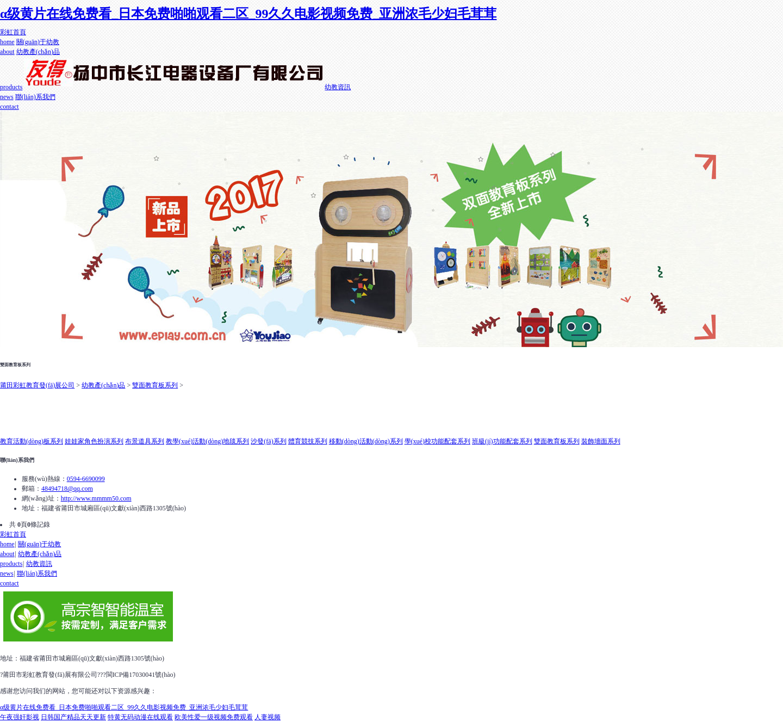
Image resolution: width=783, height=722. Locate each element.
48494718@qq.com (67, 488)
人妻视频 (267, 717)
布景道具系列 (144, 441)
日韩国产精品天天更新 (73, 717)
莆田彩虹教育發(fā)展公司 (37, 385)
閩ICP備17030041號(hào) (141, 674)
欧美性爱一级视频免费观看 (214, 717)
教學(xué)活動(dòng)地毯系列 (207, 441)
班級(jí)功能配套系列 (502, 441)
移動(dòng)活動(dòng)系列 (366, 441)
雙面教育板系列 (155, 385)
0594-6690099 (86, 479)
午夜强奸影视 (19, 717)
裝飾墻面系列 (600, 441)
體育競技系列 (307, 441)
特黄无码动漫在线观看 (140, 717)
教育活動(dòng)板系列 (31, 441)
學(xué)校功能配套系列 (437, 441)
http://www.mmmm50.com (96, 498)
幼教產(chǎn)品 (103, 385)
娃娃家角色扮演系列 (94, 441)
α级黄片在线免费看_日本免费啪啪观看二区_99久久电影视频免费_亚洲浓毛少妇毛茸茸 (248, 14)
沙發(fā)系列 (268, 441)
